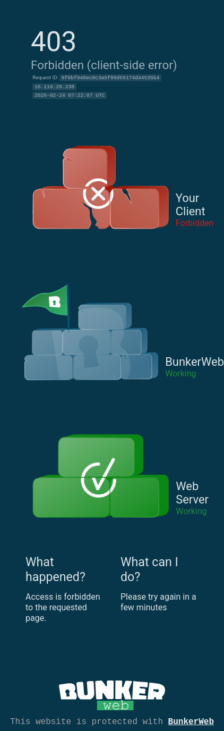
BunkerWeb (191, 721)
